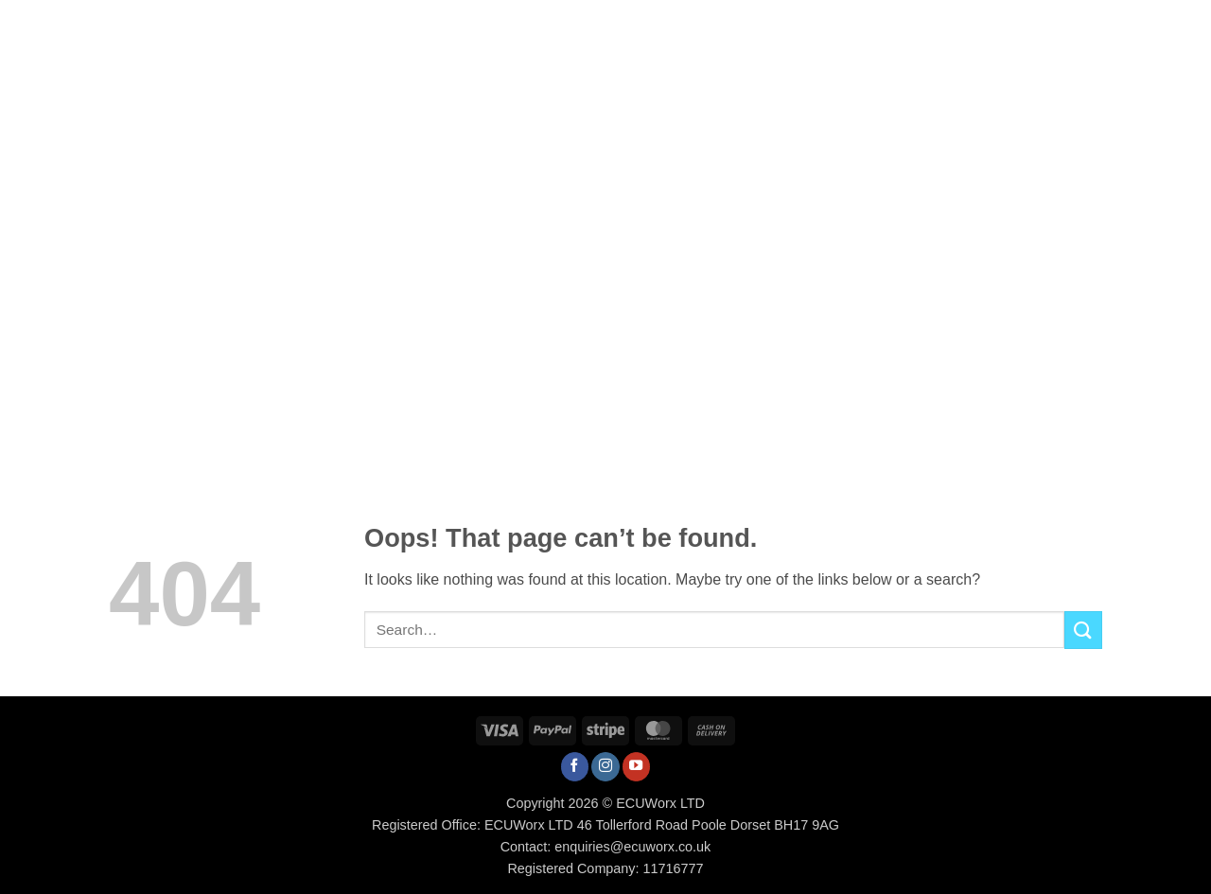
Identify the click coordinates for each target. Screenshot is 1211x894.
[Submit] (1083, 629)
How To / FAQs (718, 26)
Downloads (828, 26)
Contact (921, 26)
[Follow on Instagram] (605, 766)
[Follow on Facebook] (575, 766)
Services (495, 26)
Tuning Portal (599, 26)
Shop (424, 26)
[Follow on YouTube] (637, 766)
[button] (1037, 26)
